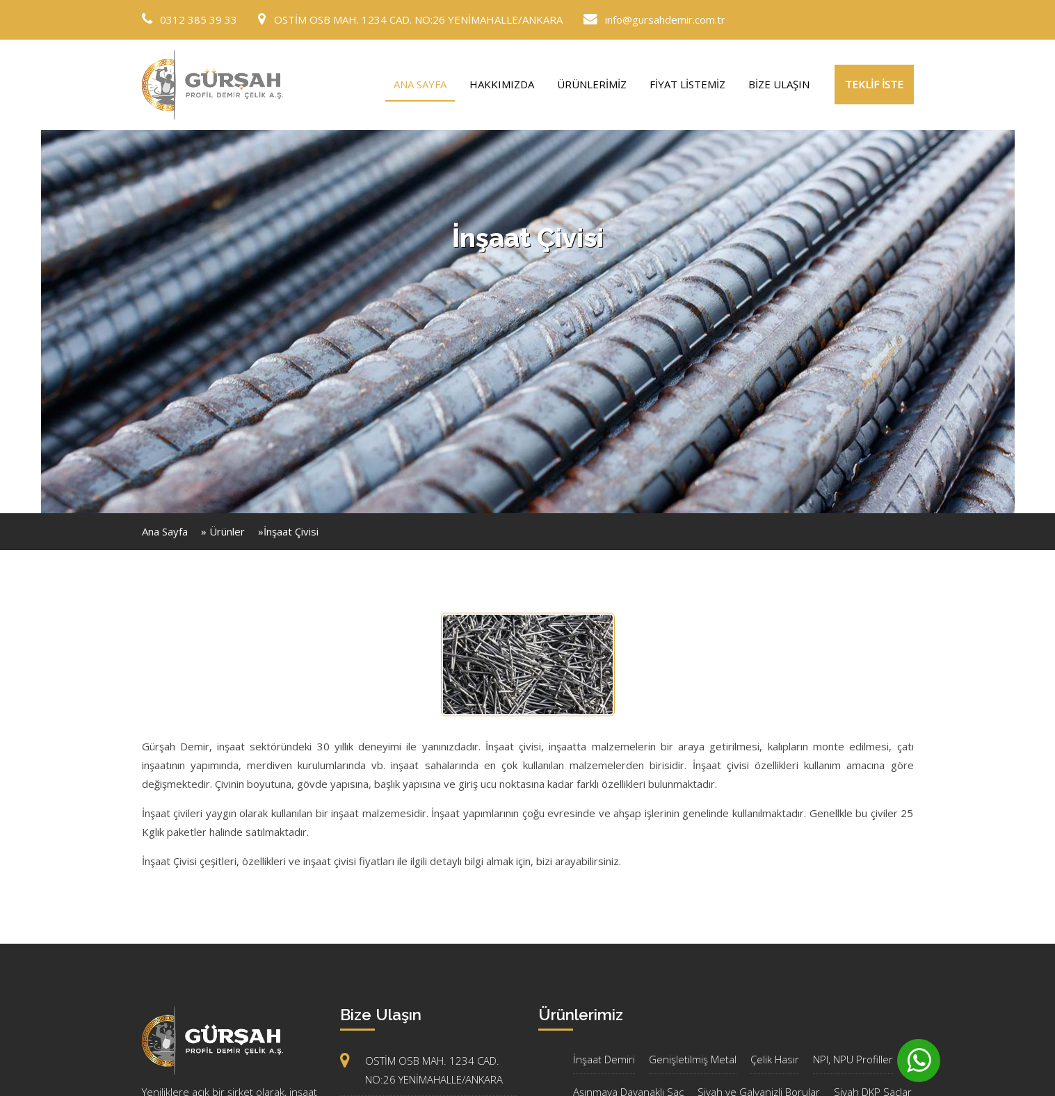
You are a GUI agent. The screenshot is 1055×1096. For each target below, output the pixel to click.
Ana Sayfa (165, 531)
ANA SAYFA (420, 84)
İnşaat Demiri (604, 1059)
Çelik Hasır (774, 1059)
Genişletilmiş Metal (692, 1059)
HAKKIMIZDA (501, 84)
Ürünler (227, 531)
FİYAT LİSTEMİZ (687, 84)
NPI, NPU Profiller (853, 1059)
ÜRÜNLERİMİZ (592, 84)
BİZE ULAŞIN (779, 84)
